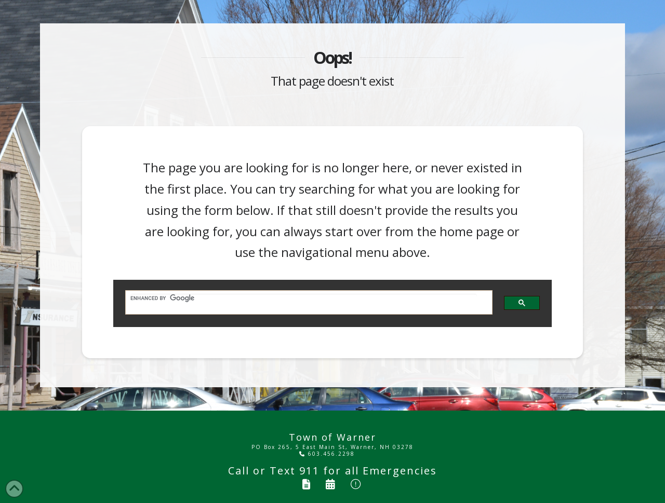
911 (309, 471)
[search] (303, 298)
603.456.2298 (327, 453)
